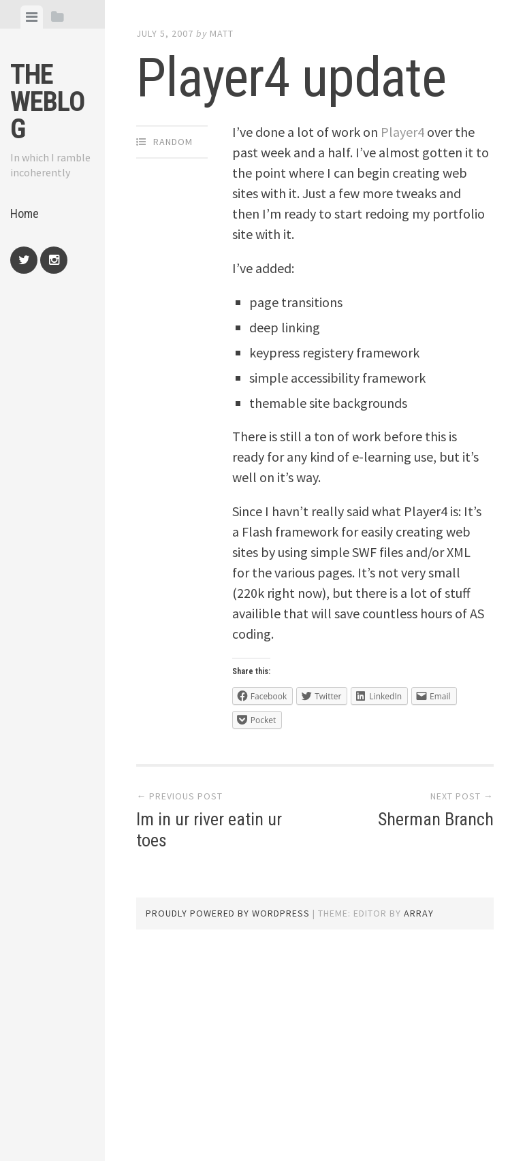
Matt (222, 33)
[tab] (31, 17)
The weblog (47, 102)
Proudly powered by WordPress (228, 913)
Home (24, 213)
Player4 (402, 131)
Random (173, 142)
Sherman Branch (436, 819)
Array (419, 913)
